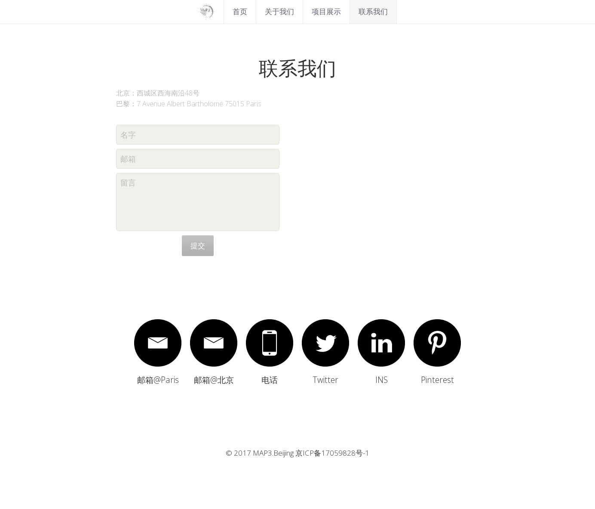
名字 (128, 134)
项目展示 (326, 11)
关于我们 (279, 11)
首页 (240, 11)
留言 (128, 182)
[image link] (206, 11)
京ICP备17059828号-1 (332, 454)
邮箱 (128, 158)
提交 (197, 245)
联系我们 (373, 11)
